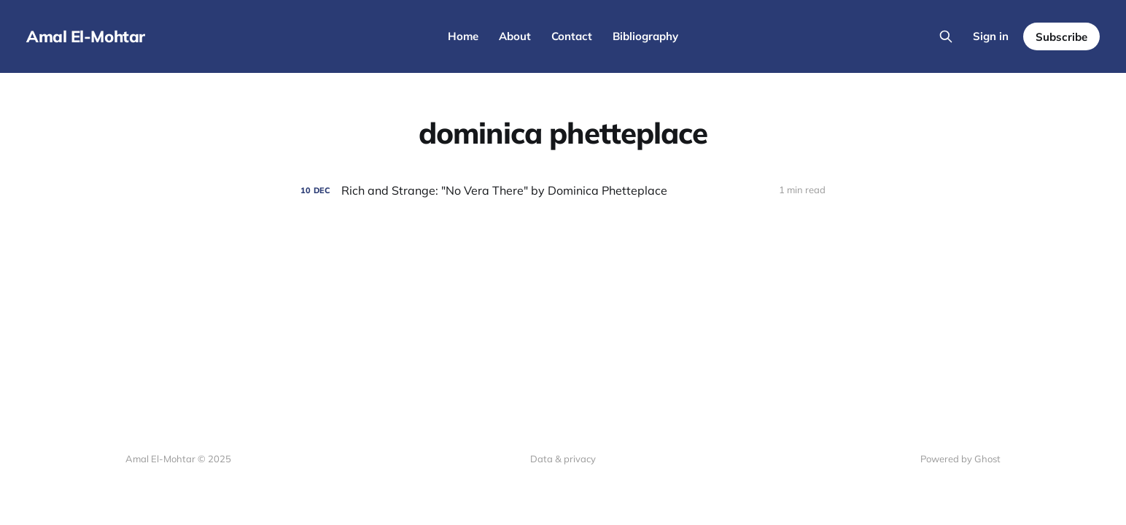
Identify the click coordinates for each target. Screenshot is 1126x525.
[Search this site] (946, 36)
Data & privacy (563, 458)
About (515, 36)
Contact (571, 36)
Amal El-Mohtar (85, 36)
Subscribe (1061, 37)
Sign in (991, 36)
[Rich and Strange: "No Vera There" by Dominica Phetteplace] (563, 190)
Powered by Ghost (960, 458)
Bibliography (645, 36)
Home (463, 36)
